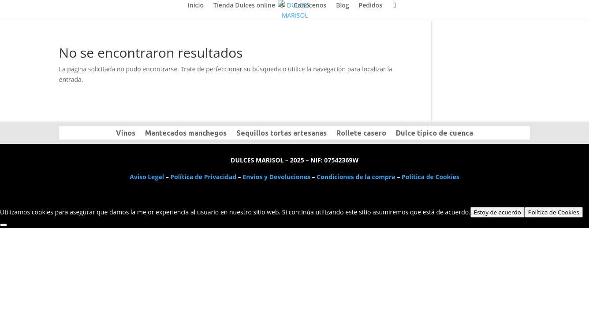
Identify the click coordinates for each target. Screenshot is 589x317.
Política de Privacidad (203, 177)
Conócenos (310, 5)
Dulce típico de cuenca (434, 133)
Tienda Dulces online (244, 5)
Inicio (196, 5)
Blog (342, 5)
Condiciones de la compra (356, 177)
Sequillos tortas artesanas (281, 133)
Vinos (125, 133)
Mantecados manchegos (186, 133)
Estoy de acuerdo (497, 212)
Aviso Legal (147, 177)
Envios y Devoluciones (276, 177)
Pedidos (370, 5)
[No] (3, 225)
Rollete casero (361, 133)
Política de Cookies (430, 177)
